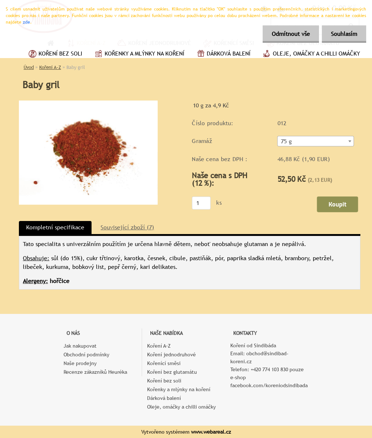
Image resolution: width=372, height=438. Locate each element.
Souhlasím (344, 33)
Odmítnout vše (291, 33)
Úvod (29, 67)
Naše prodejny (80, 363)
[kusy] (201, 202)
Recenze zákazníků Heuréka (95, 372)
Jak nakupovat (80, 346)
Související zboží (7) (127, 227)
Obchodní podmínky (86, 354)
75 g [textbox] (286, 141)
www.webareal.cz (211, 432)
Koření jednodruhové (171, 354)
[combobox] (316, 141)
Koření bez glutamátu (172, 372)
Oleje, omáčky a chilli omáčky (310, 54)
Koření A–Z (50, 67)
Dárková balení (222, 54)
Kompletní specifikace (55, 227)
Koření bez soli (54, 54)
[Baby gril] (88, 103)
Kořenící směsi (164, 363)
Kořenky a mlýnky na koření (138, 54)
